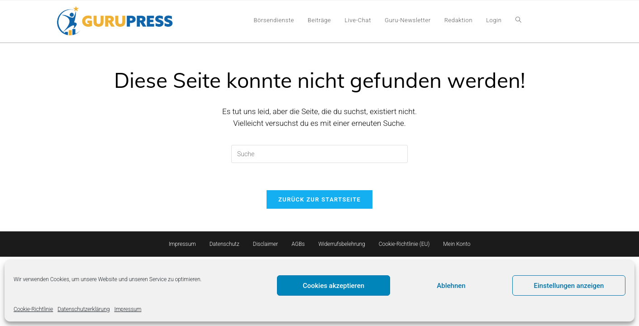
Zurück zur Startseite (319, 199)
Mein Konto (456, 244)
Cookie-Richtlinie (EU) (404, 244)
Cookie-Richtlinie (33, 309)
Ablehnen (451, 286)
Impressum (127, 309)
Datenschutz (224, 244)
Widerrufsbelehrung (341, 244)
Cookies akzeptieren (333, 286)
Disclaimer (265, 244)
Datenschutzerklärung (83, 309)
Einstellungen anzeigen (569, 286)
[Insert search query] (319, 154)
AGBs (298, 244)
